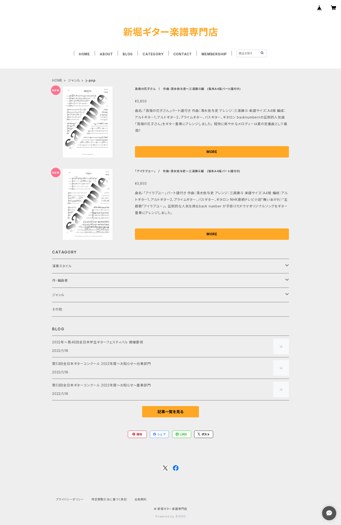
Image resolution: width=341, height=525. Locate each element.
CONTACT (182, 54)
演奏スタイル (62, 266)
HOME (84, 54)
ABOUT (106, 54)
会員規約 (141, 499)
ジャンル (74, 80)
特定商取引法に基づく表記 (109, 499)
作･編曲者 (60, 280)
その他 (57, 309)
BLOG (128, 54)
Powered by (170, 516)
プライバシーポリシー (70, 499)
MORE (211, 152)
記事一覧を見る (170, 411)
